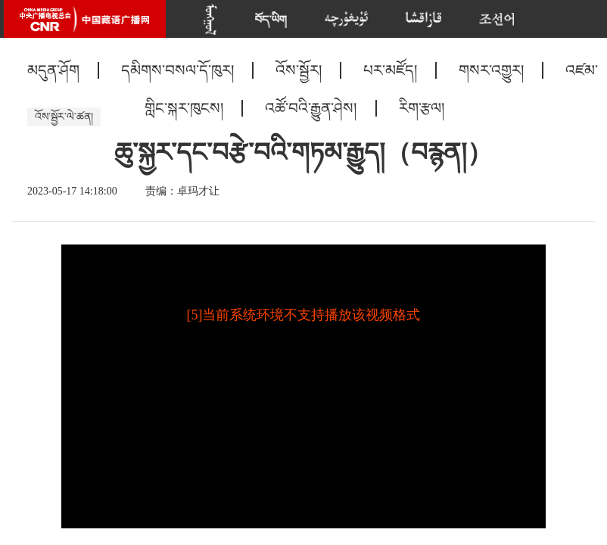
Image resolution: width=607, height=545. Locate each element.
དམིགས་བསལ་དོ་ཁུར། (177, 70)
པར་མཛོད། (390, 70)
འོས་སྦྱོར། (298, 70)
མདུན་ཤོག (53, 70)
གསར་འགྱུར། (491, 70)
